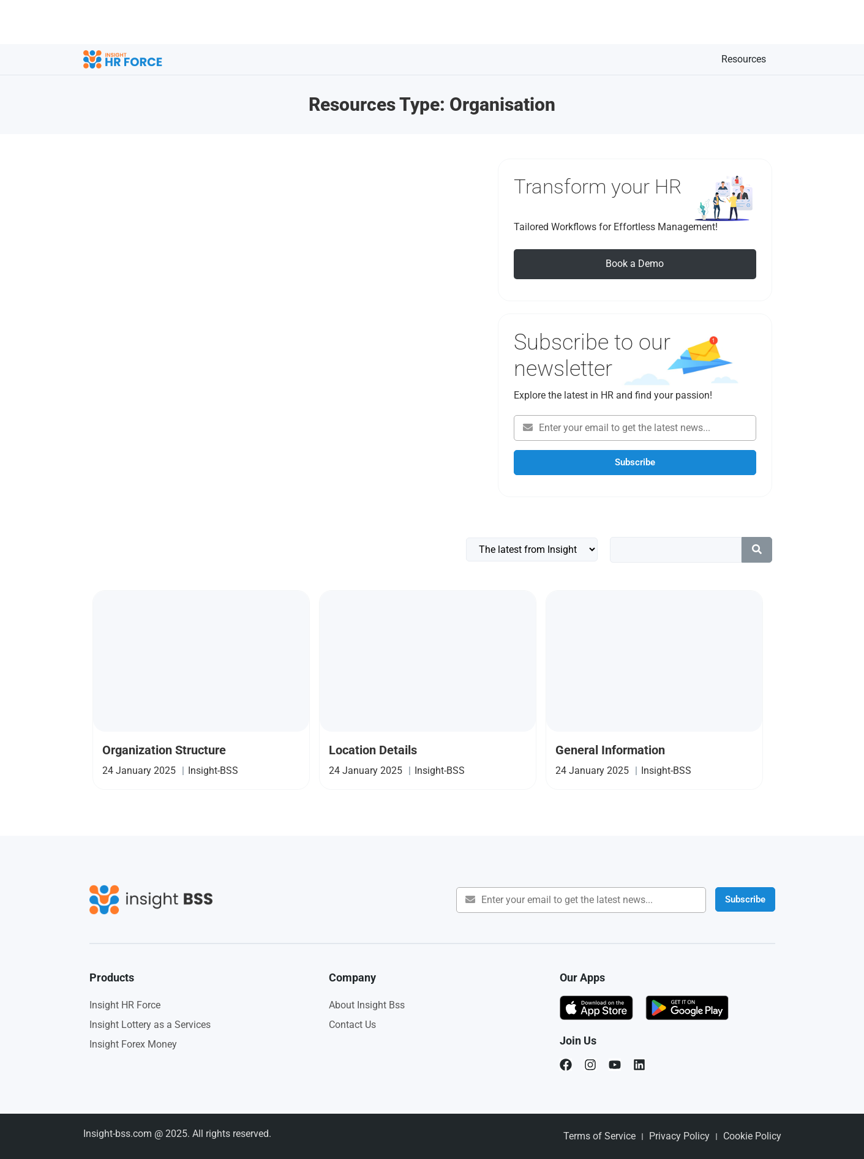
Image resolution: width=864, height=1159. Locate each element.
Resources (743, 59)
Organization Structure (164, 750)
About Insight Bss (367, 1005)
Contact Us (352, 1024)
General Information (610, 750)
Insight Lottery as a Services (150, 1024)
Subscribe (635, 462)
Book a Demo (635, 263)
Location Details (373, 750)
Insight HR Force (124, 1005)
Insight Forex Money (133, 1044)
